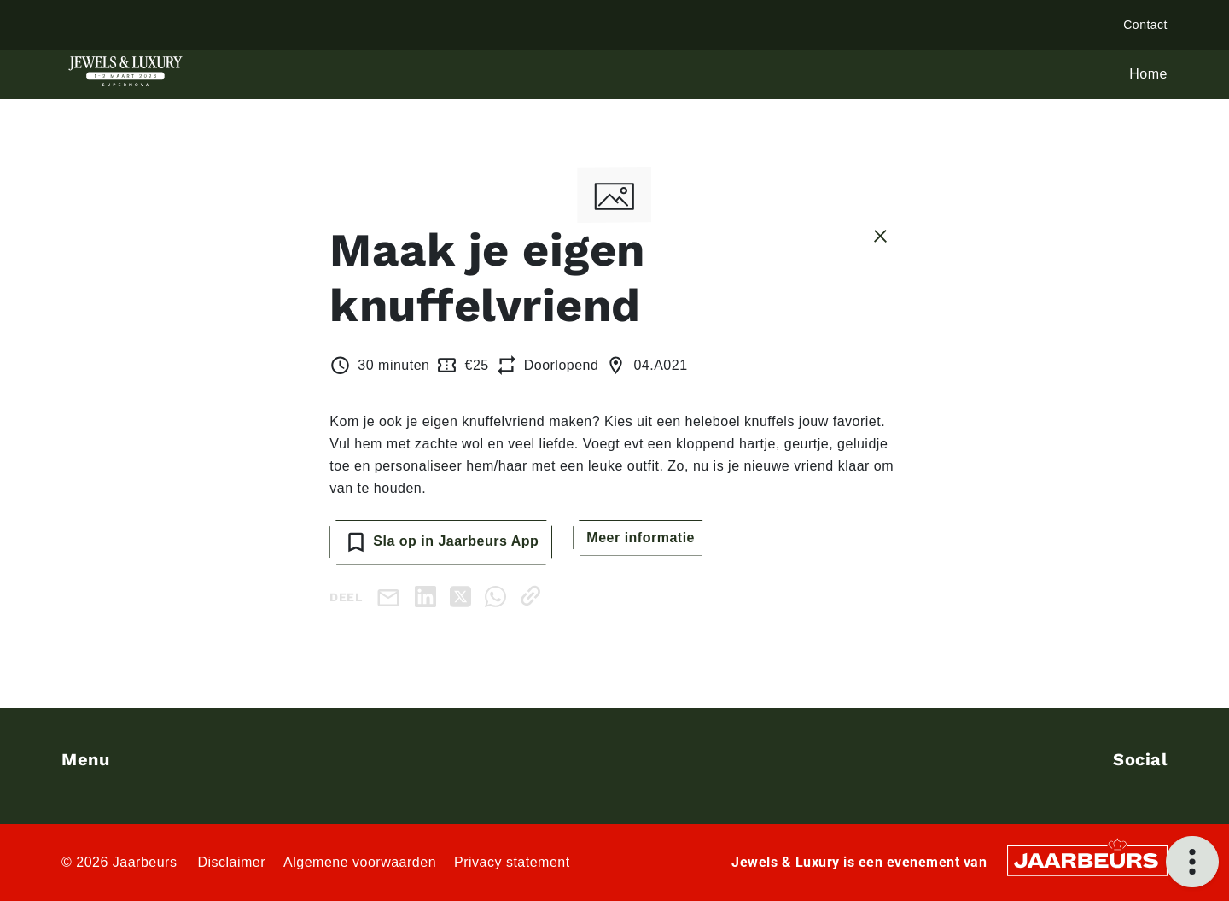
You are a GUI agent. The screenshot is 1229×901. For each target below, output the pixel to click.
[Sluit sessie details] (880, 235)
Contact (1145, 25)
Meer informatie (640, 537)
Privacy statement (512, 862)
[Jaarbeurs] (1087, 859)
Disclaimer (231, 862)
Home (1148, 74)
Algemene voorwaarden (359, 862)
